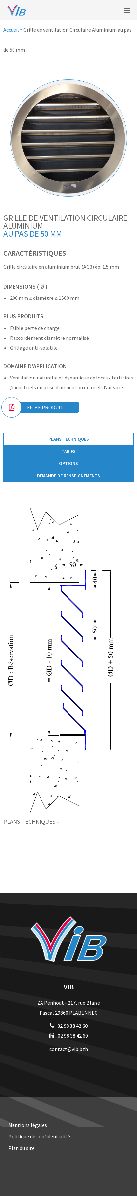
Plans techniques (68, 439)
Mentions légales (27, 1125)
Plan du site (21, 1148)
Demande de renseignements (68, 476)
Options (68, 463)
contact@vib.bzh (68, 1049)
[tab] (68, 439)
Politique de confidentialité (39, 1136)
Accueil (11, 29)
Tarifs (69, 451)
